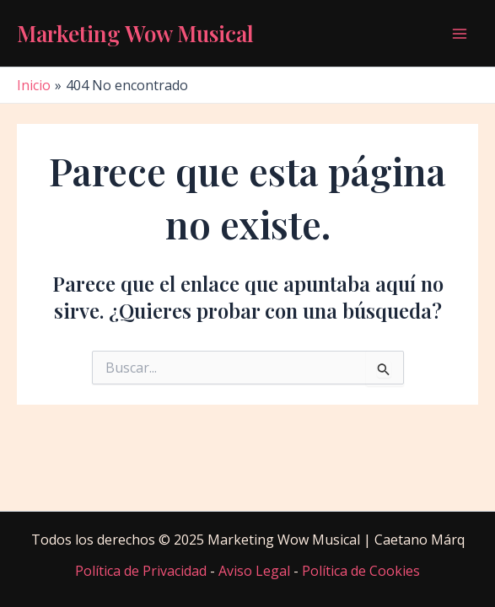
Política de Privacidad (141, 570)
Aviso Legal (254, 570)
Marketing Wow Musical (135, 33)
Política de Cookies (361, 570)
